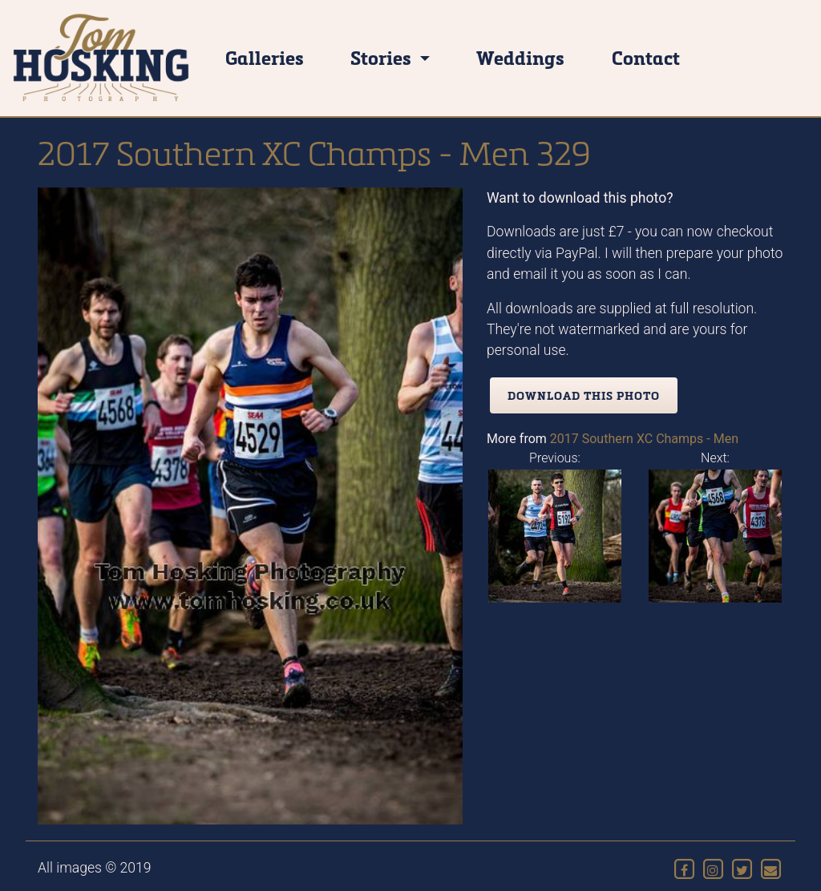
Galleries (264, 57)
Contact (646, 57)
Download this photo (584, 395)
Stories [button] (382, 57)
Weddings (520, 57)
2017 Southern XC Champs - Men (644, 438)
